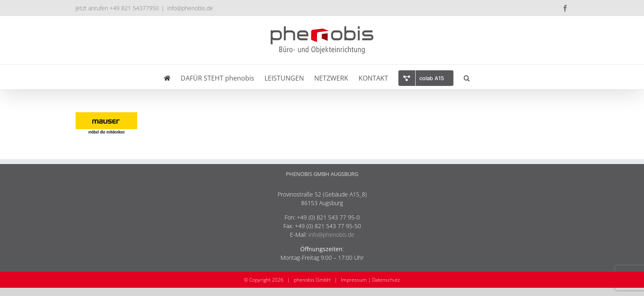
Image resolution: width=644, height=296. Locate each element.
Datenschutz (386, 279)
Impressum (354, 279)
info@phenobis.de (190, 8)
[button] (497, 77)
